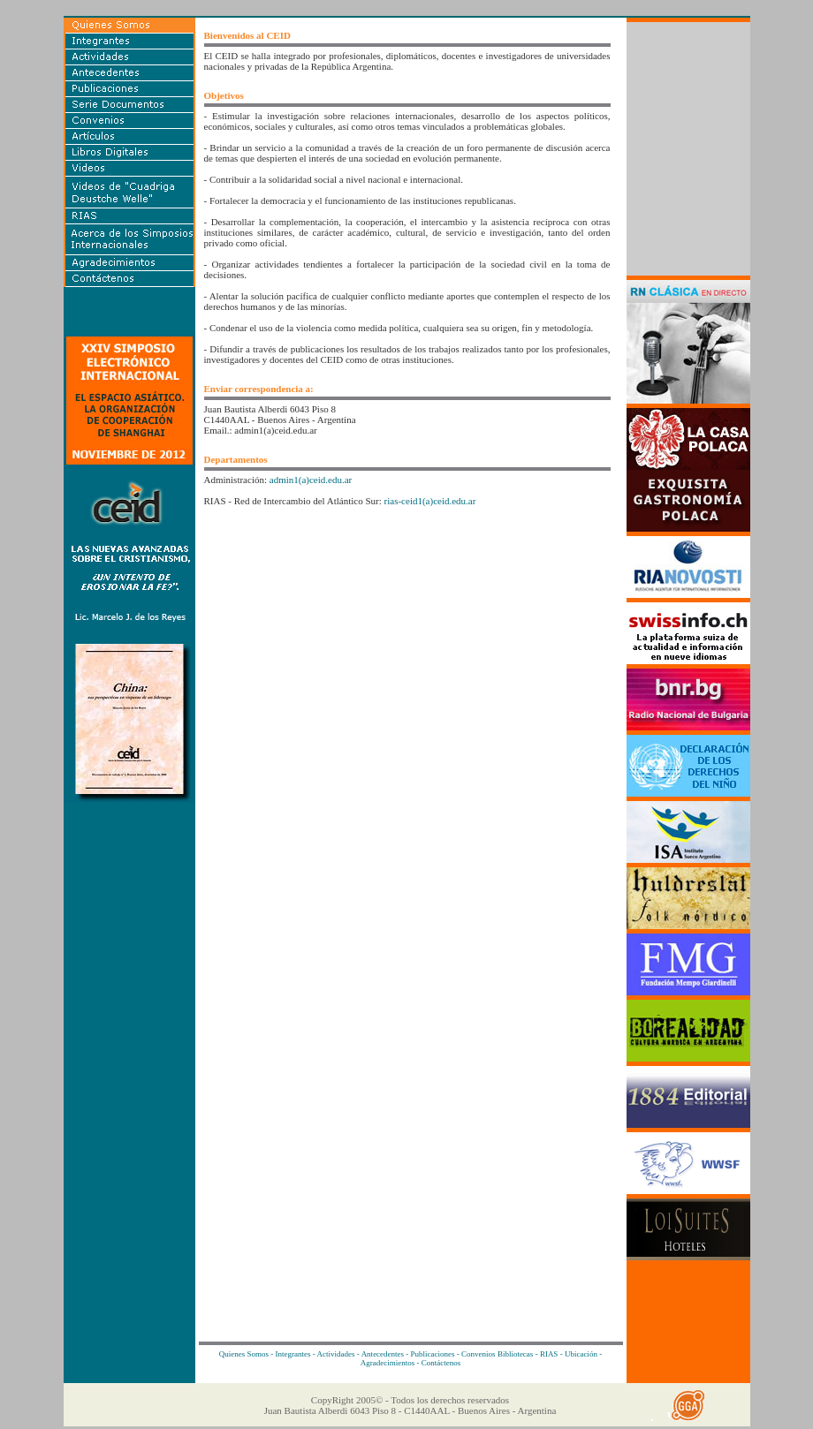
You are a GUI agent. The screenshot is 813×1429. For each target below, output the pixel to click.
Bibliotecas (516, 1354)
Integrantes (293, 1354)
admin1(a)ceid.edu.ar (311, 479)
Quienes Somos (244, 1354)
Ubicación (581, 1354)
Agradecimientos (387, 1362)
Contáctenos (441, 1362)
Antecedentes (382, 1354)
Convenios (478, 1354)
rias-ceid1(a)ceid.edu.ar (430, 500)
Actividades (336, 1354)
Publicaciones (433, 1354)
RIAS (549, 1354)
